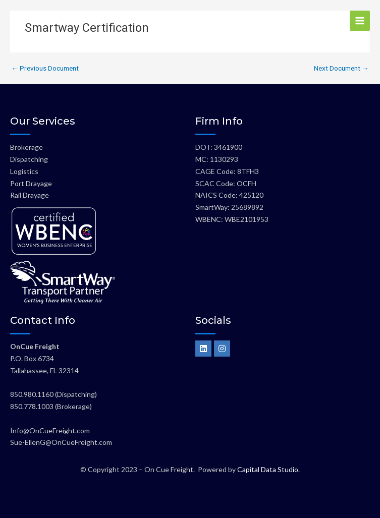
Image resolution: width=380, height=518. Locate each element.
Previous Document (45, 68)
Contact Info (42, 320)
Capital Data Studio (267, 469)
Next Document (341, 68)
